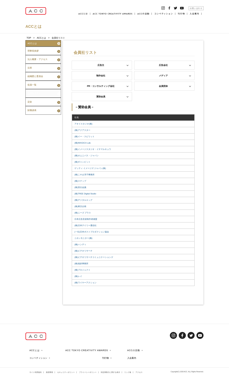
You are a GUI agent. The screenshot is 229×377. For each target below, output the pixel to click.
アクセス (138, 372)
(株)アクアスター (82, 130)
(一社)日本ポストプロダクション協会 (91, 232)
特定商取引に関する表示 (110, 372)
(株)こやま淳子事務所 (84, 174)
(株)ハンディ (80, 244)
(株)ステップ (80, 181)
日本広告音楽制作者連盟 (85, 219)
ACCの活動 (143, 14)
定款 (44, 89)
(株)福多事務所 (81, 263)
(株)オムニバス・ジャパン (86, 155)
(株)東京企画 (80, 206)
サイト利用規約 (35, 372)
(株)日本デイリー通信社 (85, 225)
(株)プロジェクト (82, 270)
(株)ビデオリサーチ (83, 251)
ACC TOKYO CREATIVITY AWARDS (113, 14)
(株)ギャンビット (82, 162)
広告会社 (175, 65)
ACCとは (83, 14)
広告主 (113, 65)
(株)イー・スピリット (84, 136)
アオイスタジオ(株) (83, 124)
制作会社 (112, 75)
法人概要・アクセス (44, 56)
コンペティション (163, 14)
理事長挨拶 (44, 50)
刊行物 (181, 14)
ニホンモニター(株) (83, 238)
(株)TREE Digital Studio (85, 193)
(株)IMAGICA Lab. (82, 143)
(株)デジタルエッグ (83, 200)
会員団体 (175, 86)
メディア (175, 75)
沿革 (44, 63)
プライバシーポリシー (88, 372)
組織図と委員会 (44, 69)
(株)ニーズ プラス (82, 213)
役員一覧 (44, 76)
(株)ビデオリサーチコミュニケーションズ (93, 257)
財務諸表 (44, 95)
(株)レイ (78, 276)
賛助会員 (112, 96)
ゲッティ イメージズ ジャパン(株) (90, 168)
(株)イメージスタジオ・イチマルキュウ (92, 149)
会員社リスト (44, 82)
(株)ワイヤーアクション (85, 282)
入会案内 (194, 14)
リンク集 (127, 372)
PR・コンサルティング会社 (108, 86)
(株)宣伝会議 (80, 187)
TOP (29, 38)
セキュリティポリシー (66, 372)
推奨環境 (49, 372)
